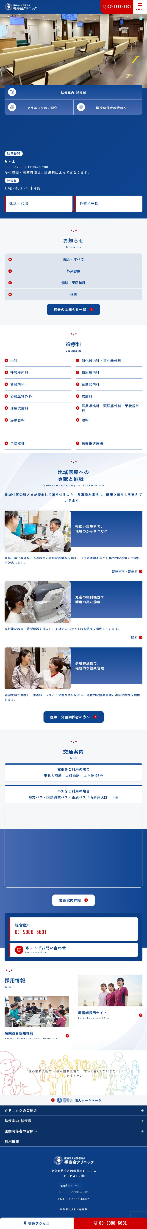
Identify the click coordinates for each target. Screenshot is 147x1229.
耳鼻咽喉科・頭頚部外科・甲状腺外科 (110, 407)
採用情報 (12, 1141)
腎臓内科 (17, 384)
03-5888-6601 (31, 932)
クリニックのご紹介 (21, 1110)
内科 (14, 360)
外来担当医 (89, 203)
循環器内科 (91, 384)
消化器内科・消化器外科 (101, 360)
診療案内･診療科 (18, 1120)
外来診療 (73, 271)
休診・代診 (19, 203)
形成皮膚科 (19, 408)
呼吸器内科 (19, 372)
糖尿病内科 (91, 372)
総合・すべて (73, 259)
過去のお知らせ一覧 (70, 309)
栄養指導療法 (92, 443)
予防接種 (17, 443)
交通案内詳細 (70, 900)
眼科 (85, 420)
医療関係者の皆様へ (21, 1131)
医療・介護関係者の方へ (70, 716)
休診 (73, 294)
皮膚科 (87, 396)
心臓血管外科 (21, 396)
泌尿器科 (17, 420)
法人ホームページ (79, 1100)
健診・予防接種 (73, 282)
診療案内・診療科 (124, 571)
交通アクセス (37, 1223)
